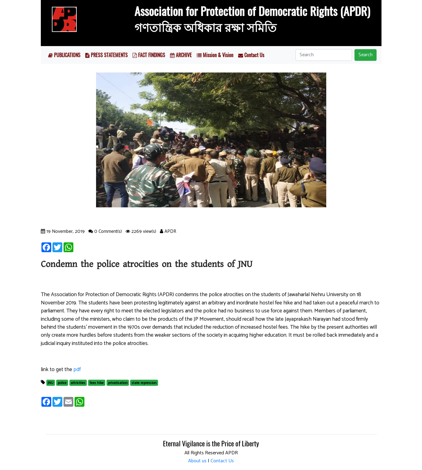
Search (365, 55)
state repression (144, 383)
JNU (50, 383)
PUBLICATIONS (64, 55)
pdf (77, 369)
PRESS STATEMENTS (106, 55)
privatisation (118, 383)
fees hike (97, 383)
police (62, 383)
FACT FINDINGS (149, 55)
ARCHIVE (181, 55)
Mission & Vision (215, 55)
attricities (78, 383)
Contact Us (251, 55)
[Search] (324, 55)
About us (197, 461)
